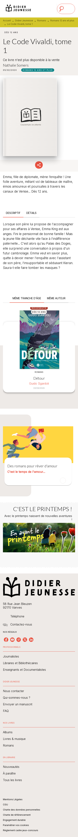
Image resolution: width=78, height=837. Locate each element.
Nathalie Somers (16, 65)
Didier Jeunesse (24, 20)
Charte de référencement (17, 814)
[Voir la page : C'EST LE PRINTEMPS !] (39, 530)
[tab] (13, 213)
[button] (37, 70)
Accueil (7, 20)
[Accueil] (18, 8)
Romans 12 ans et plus (62, 20)
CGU (5, 804)
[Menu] (66, 9)
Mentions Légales (12, 799)
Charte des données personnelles (21, 809)
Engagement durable (14, 820)
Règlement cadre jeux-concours (20, 830)
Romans (41, 20)
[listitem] (6, 640)
